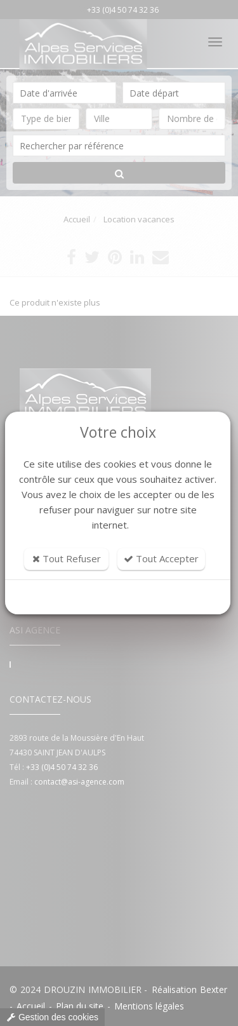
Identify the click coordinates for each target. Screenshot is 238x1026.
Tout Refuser (66, 558)
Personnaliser (118, 597)
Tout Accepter (161, 558)
